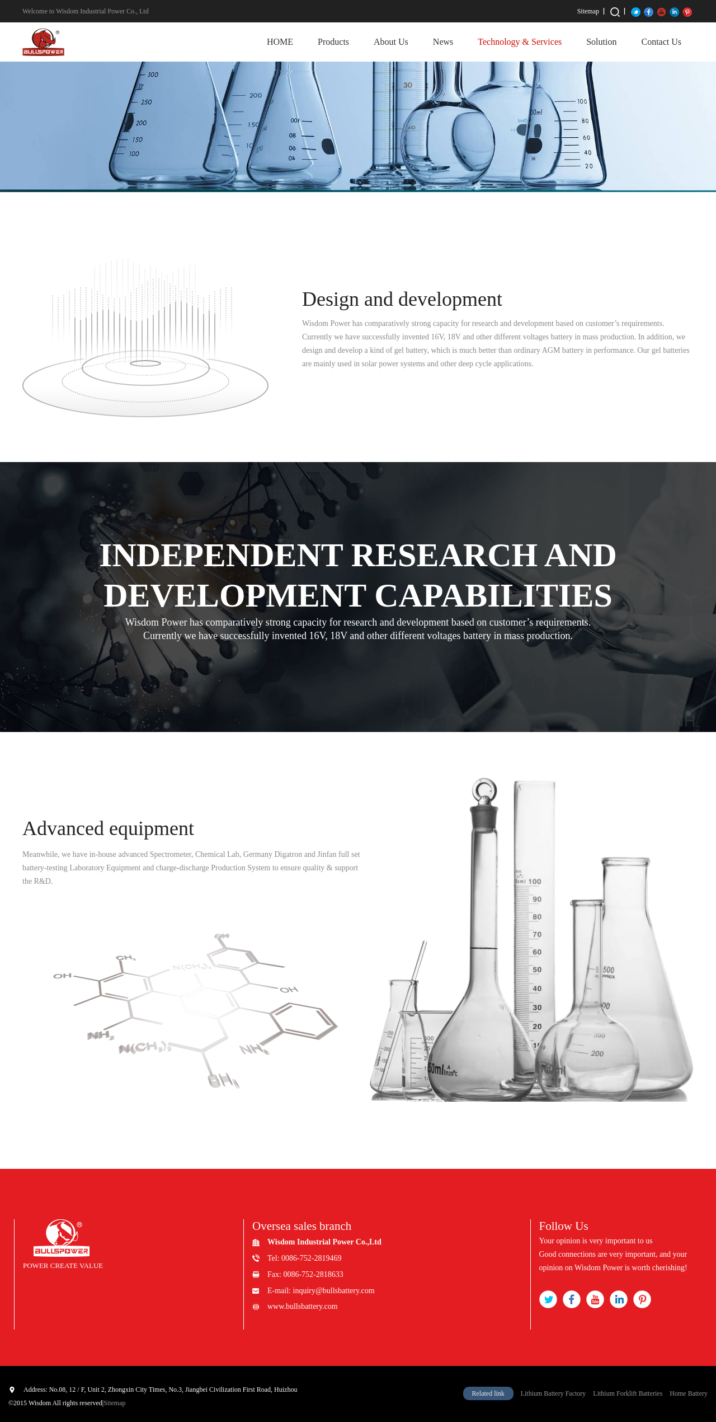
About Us (391, 41)
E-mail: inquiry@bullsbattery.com (321, 1290)
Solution (601, 41)
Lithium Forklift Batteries (627, 1393)
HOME (280, 41)
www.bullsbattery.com (302, 1306)
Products (333, 41)
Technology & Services (520, 41)
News (443, 41)
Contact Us (661, 41)
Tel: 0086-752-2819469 (304, 1258)
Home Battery (689, 1393)
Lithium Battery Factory (553, 1393)
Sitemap (588, 11)
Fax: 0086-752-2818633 (305, 1274)
